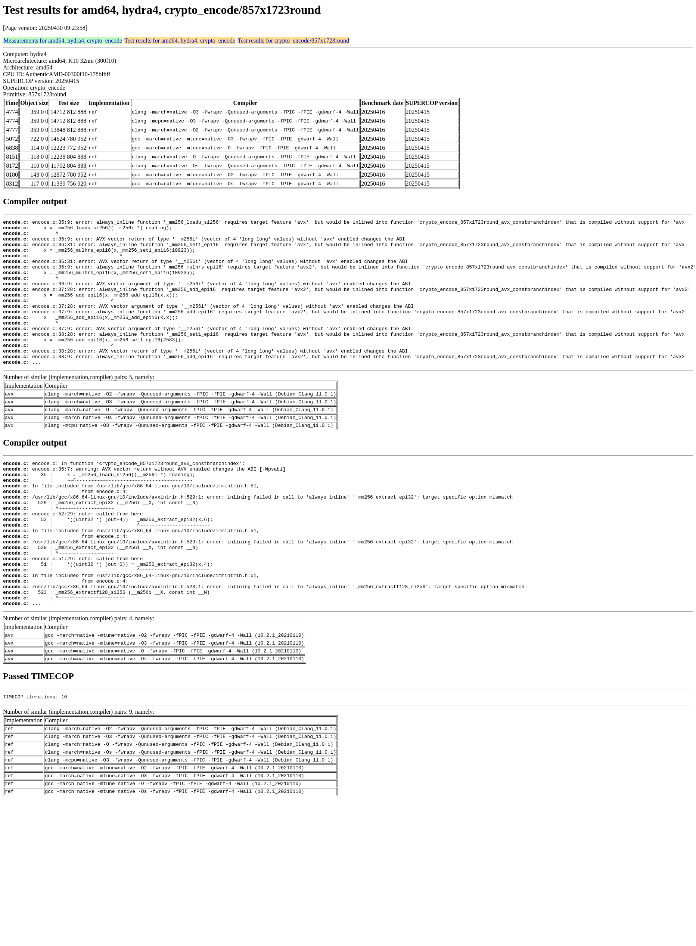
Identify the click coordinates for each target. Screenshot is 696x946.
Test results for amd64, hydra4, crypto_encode (179, 40)
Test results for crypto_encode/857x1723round (293, 40)
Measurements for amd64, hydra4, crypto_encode (62, 40)
